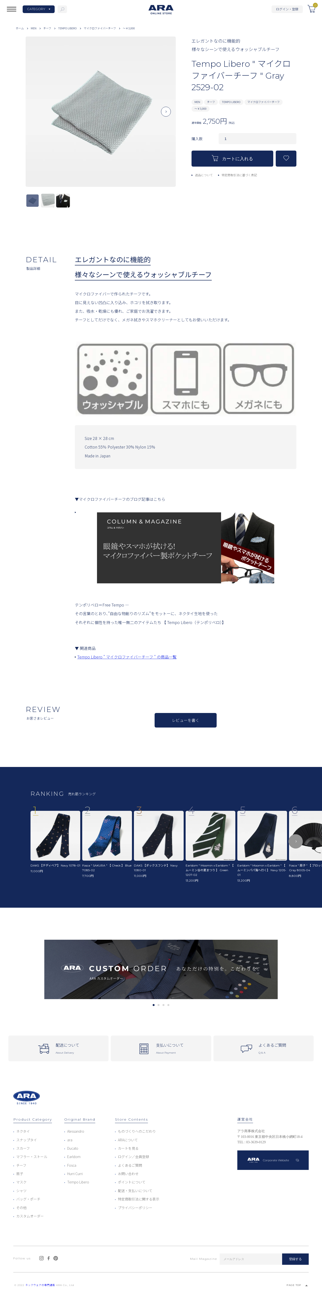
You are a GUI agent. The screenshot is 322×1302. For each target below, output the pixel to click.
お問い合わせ (128, 1173)
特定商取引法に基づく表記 (239, 175)
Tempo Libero (78, 1182)
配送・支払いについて (135, 1190)
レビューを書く (185, 720)
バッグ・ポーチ (28, 1199)
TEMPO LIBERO (67, 28)
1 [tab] (153, 1005)
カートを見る (128, 1148)
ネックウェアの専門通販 (40, 1285)
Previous (35, 116)
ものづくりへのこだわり (137, 1131)
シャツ (21, 1190)
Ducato (72, 1148)
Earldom (73, 1156)
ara (69, 1139)
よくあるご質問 (130, 1165)
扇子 (19, 1173)
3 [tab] (163, 1005)
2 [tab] (158, 1005)
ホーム (20, 28)
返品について (204, 175)
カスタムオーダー (30, 1216)
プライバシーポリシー (135, 1207)
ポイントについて (131, 1182)
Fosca (71, 1165)
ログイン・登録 (287, 9)
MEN (33, 28)
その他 (21, 1207)
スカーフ (23, 1148)
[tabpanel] (161, 969)
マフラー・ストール (31, 1156)
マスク (21, 1182)
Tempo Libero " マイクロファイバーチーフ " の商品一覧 (127, 657)
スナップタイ (26, 1139)
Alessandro (75, 1131)
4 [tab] (168, 1005)
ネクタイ (23, 1131)
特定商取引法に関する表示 (138, 1199)
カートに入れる (232, 158)
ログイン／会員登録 (133, 1156)
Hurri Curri (75, 1173)
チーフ (47, 28)
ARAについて (128, 1139)
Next (165, 116)
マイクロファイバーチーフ (100, 28)
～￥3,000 (129, 28)
